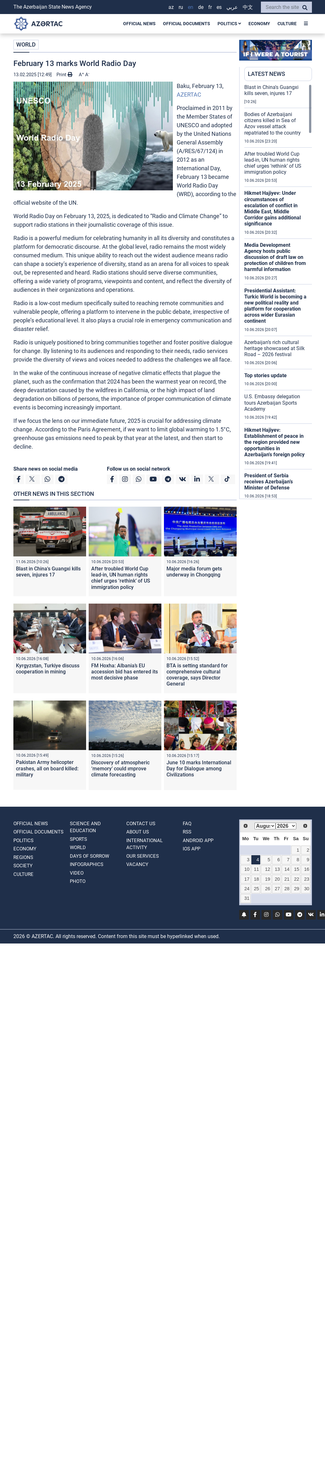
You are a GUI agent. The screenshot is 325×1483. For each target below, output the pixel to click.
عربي (232, 7)
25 (256, 888)
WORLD (26, 44)
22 (296, 879)
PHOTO (77, 881)
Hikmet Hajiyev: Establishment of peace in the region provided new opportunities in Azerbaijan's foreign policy (274, 442)
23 (306, 879)
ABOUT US (137, 832)
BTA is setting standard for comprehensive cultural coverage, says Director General (197, 675)
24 (246, 888)
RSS (187, 832)
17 (246, 879)
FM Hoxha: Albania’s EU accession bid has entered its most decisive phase (124, 672)
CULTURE (287, 23)
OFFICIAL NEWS (139, 23)
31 (246, 898)
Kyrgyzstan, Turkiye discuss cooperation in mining (47, 669)
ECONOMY (259, 23)
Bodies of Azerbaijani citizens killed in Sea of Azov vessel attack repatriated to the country (272, 123)
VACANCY (137, 864)
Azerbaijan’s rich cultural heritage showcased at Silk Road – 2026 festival (274, 348)
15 (296, 869)
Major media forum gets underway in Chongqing (194, 572)
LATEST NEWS (266, 73)
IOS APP (191, 849)
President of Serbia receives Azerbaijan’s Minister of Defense (268, 482)
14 (286, 869)
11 (256, 869)
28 (286, 888)
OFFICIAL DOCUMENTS (186, 23)
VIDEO (77, 873)
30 (306, 888)
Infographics (86, 864)
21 (286, 879)
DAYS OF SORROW (89, 856)
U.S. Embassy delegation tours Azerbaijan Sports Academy (272, 402)
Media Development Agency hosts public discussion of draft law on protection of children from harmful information (275, 257)
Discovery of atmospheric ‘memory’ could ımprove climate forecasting (120, 769)
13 (277, 869)
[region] (278, 291)
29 (296, 888)
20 (277, 879)
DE (200, 7)
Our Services (142, 856)
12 (267, 869)
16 (306, 869)
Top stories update (265, 375)
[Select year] (286, 826)
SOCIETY (23, 866)
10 (246, 869)
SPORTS (78, 839)
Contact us (140, 823)
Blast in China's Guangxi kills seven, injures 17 (48, 572)
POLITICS (229, 23)
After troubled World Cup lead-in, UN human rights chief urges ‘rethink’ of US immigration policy (120, 578)
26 (267, 888)
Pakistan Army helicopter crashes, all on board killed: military (47, 768)
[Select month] (265, 826)
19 (267, 879)
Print (64, 74)
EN (190, 7)
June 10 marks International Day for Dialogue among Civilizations (198, 769)
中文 (248, 7)
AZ (171, 7)
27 (277, 888)
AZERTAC (189, 94)
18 (256, 879)
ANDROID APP (198, 840)
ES (219, 7)
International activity (144, 844)
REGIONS (23, 857)
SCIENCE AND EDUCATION (85, 827)
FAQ (187, 823)
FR (210, 7)
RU (181, 7)
